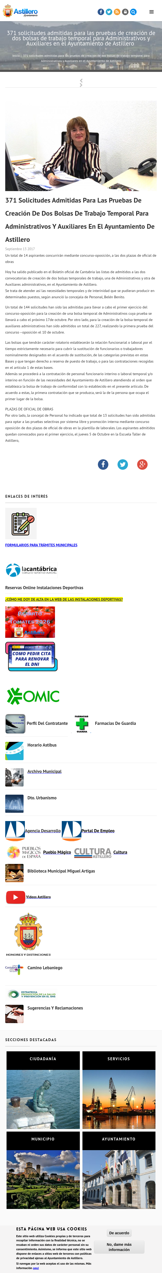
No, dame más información (119, 1247)
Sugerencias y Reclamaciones (55, 1008)
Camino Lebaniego (45, 968)
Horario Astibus (42, 745)
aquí (36, 1268)
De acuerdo (119, 1233)
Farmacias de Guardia (115, 723)
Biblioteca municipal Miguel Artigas (61, 871)
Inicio (16, 56)
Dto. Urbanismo (42, 798)
